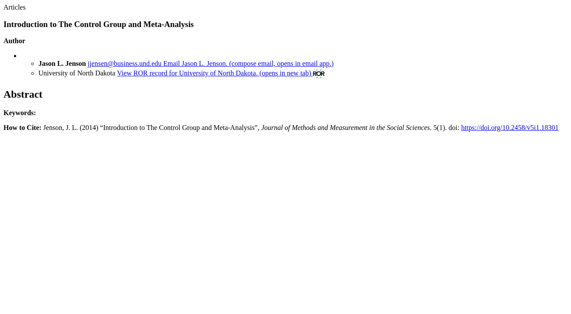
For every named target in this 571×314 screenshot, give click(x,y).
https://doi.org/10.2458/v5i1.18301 (509, 127)
